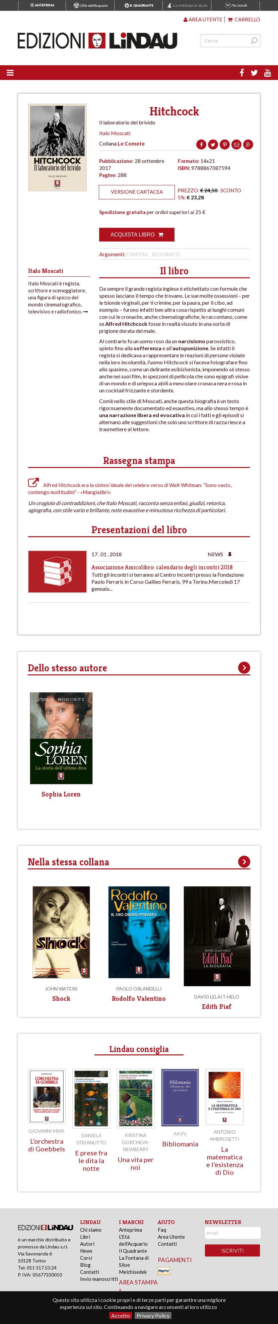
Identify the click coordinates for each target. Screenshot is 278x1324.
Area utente (203, 19)
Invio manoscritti (99, 1279)
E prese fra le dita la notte (91, 1160)
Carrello (244, 19)
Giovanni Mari (46, 1131)
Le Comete (131, 143)
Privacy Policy (153, 1315)
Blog (85, 1265)
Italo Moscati (114, 133)
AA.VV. (180, 1133)
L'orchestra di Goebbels (46, 1145)
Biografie (166, 254)
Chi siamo (90, 1230)
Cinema (137, 254)
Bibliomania (180, 1144)
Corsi (86, 1258)
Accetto (120, 1315)
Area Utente (171, 1237)
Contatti (89, 1272)
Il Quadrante (133, 1251)
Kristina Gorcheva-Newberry (135, 1142)
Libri (85, 1237)
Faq (162, 1230)
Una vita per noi (136, 1163)
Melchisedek (133, 1272)
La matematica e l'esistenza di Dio (224, 1160)
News (86, 1251)
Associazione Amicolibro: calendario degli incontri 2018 (162, 567)
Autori (87, 1244)
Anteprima (130, 1230)
